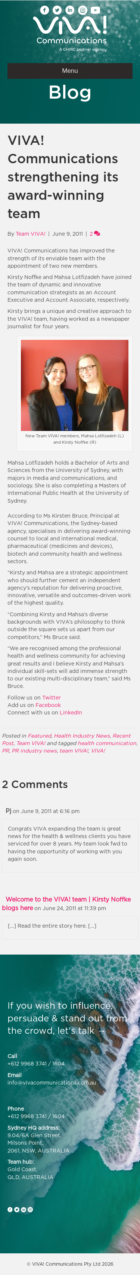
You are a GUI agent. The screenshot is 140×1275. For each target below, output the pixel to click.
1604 (58, 1063)
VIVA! (98, 750)
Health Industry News (82, 735)
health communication (107, 743)
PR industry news (34, 750)
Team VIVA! (30, 743)
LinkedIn (71, 712)
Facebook (48, 705)
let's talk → (81, 1030)
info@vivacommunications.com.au (51, 1082)
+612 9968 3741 (27, 1063)
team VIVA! (73, 750)
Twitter (51, 697)
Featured (39, 735)
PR (5, 750)
